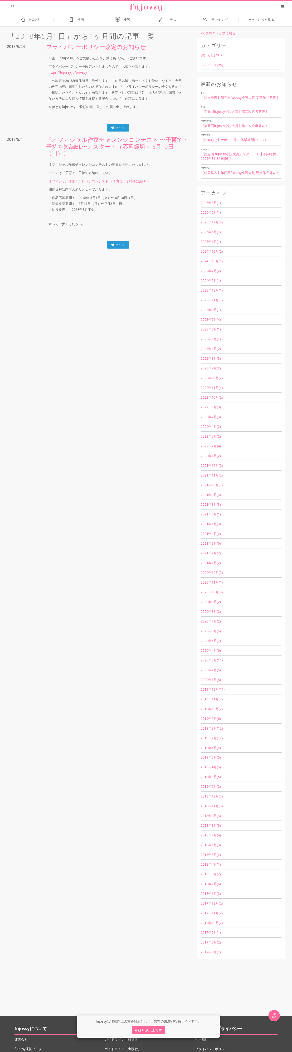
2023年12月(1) (212, 290)
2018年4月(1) (211, 864)
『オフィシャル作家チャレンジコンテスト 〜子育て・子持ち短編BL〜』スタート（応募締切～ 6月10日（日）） (117, 146)
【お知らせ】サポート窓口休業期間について (234, 139)
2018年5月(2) (211, 854)
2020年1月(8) (211, 679)
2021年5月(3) (211, 524)
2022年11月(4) (212, 387)
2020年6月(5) (211, 631)
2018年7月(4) (211, 835)
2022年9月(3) (211, 407)
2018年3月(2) (211, 874)
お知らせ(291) (211, 55)
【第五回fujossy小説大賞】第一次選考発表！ (234, 125)
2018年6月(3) (211, 845)
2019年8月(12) (212, 728)
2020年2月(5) (211, 670)
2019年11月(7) (212, 699)
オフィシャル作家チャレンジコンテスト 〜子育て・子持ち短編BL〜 (99, 181)
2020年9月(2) (211, 601)
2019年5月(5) (211, 757)
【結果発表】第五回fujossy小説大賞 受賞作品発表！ (240, 97)
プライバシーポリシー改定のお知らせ (96, 47)
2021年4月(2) (211, 533)
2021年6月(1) (211, 514)
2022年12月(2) (212, 378)
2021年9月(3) (211, 494)
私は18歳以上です (148, 1030)
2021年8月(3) (211, 504)
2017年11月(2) (212, 913)
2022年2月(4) (211, 446)
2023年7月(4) (211, 319)
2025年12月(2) (212, 222)
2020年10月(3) (212, 592)
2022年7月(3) (211, 417)
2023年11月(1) (212, 300)
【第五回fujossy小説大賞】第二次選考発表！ (234, 111)
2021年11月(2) (212, 475)
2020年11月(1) (212, 582)
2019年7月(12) (212, 738)
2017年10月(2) (212, 922)
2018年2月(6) (211, 884)
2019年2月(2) (211, 786)
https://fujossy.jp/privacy (68, 72)
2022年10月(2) (212, 397)
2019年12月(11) (212, 689)
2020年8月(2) (211, 611)
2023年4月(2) (211, 348)
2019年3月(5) (211, 776)
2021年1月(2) (211, 563)
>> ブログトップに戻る (218, 33)
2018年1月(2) (211, 893)
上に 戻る (274, 1015)
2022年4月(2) (211, 426)
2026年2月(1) (211, 212)
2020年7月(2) (211, 621)
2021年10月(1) (212, 485)
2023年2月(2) (211, 368)
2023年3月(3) (211, 358)
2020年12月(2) (212, 572)
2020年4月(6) (211, 650)
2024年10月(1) (212, 261)
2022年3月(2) (211, 436)
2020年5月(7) (211, 640)
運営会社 (21, 1039)
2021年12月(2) (212, 465)
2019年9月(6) (211, 718)
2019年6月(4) (211, 747)
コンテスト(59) (212, 64)
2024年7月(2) (211, 271)
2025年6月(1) (211, 232)
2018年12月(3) (212, 796)
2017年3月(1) (211, 952)
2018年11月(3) (212, 806)
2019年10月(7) (212, 709)
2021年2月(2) (211, 553)
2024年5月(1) (211, 280)
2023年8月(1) (211, 309)
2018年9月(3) (211, 815)
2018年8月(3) (211, 825)
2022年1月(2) (211, 455)
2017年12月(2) (212, 903)
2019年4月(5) (211, 767)
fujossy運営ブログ (28, 1049)
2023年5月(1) (211, 339)
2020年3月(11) (212, 660)
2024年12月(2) (212, 251)
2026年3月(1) (211, 202)
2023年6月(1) (211, 329)
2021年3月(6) (211, 543)
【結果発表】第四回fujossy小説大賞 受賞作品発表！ (240, 172)
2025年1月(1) (211, 241)
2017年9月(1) (211, 932)
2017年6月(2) (211, 942)
